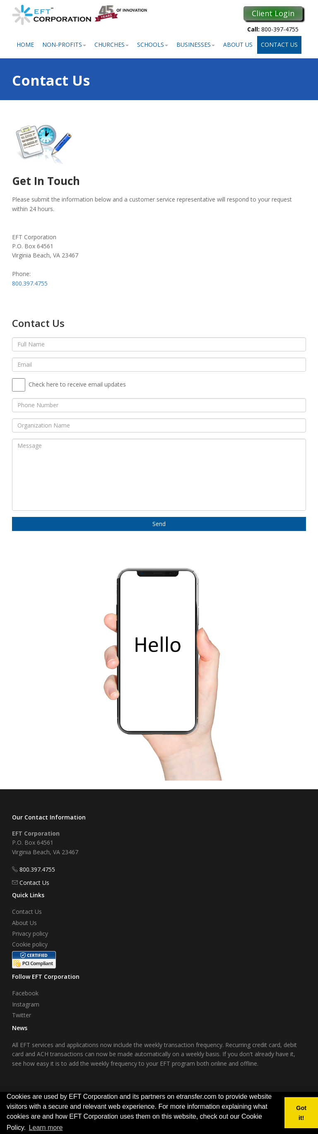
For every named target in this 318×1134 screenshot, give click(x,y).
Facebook (25, 993)
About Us (238, 44)
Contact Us (279, 44)
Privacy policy (30, 933)
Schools (152, 44)
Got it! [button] (301, 1113)
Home (25, 44)
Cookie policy (30, 944)
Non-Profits (64, 44)
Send (159, 524)
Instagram (25, 1004)
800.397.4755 (30, 283)
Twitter (21, 1015)
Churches (111, 44)
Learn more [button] (46, 1127)
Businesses (195, 44)
